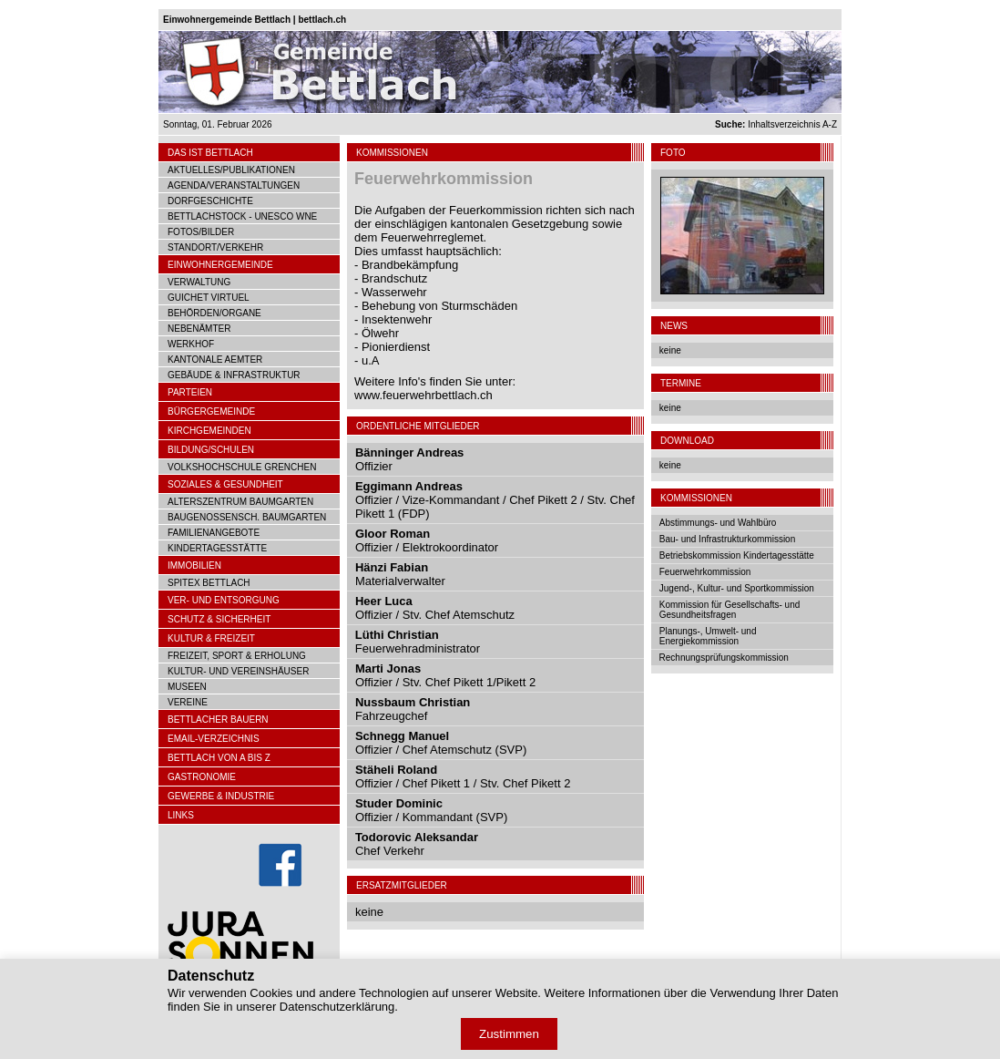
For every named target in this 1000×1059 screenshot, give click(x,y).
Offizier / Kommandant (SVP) (431, 817)
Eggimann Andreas (409, 486)
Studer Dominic (399, 803)
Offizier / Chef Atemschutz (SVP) (440, 749)
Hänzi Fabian (391, 567)
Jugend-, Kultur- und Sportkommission (736, 588)
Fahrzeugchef (391, 716)
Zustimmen (509, 1034)
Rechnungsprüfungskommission (724, 658)
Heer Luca (384, 601)
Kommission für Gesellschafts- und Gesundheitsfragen (730, 610)
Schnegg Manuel (402, 736)
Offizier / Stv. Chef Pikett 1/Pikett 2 (445, 682)
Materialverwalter (400, 581)
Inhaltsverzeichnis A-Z (776, 124)
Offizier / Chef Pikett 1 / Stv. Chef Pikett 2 (463, 783)
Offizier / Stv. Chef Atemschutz (435, 615)
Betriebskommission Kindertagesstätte (736, 555)
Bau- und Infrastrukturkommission (727, 539)
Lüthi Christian (397, 635)
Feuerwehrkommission (705, 572)
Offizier (374, 466)
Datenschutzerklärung (337, 1006)
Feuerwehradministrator (417, 648)
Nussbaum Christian (412, 702)
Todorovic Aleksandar (416, 837)
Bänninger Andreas (409, 452)
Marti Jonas (388, 668)
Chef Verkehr (389, 851)
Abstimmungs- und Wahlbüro (718, 523)
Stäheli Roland (396, 769)
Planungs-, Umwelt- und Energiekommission (708, 636)
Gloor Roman (392, 533)
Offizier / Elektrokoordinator (426, 547)
